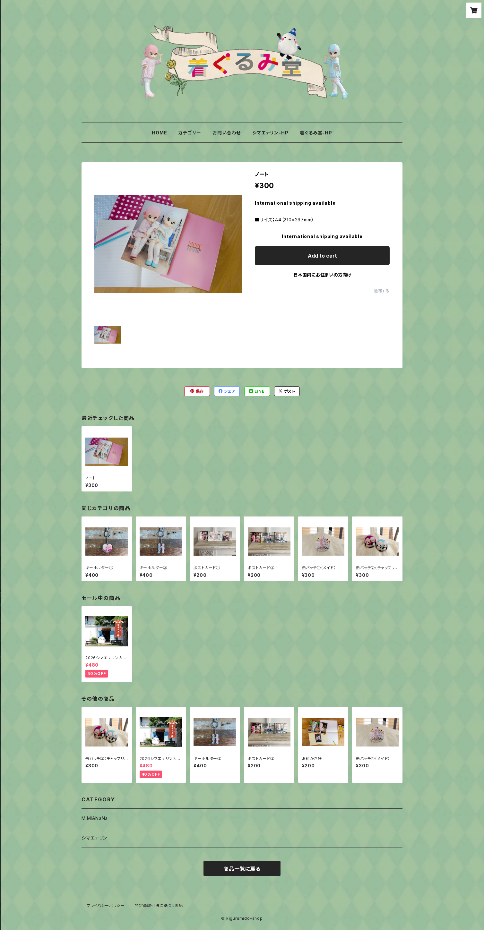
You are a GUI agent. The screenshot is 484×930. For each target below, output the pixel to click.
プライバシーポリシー (106, 905)
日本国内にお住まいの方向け (322, 274)
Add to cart (322, 255)
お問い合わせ (226, 132)
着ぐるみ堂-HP (316, 132)
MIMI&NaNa (95, 818)
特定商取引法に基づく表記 (159, 905)
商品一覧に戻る (242, 869)
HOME (159, 132)
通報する (382, 290)
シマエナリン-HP (270, 132)
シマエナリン (94, 837)
